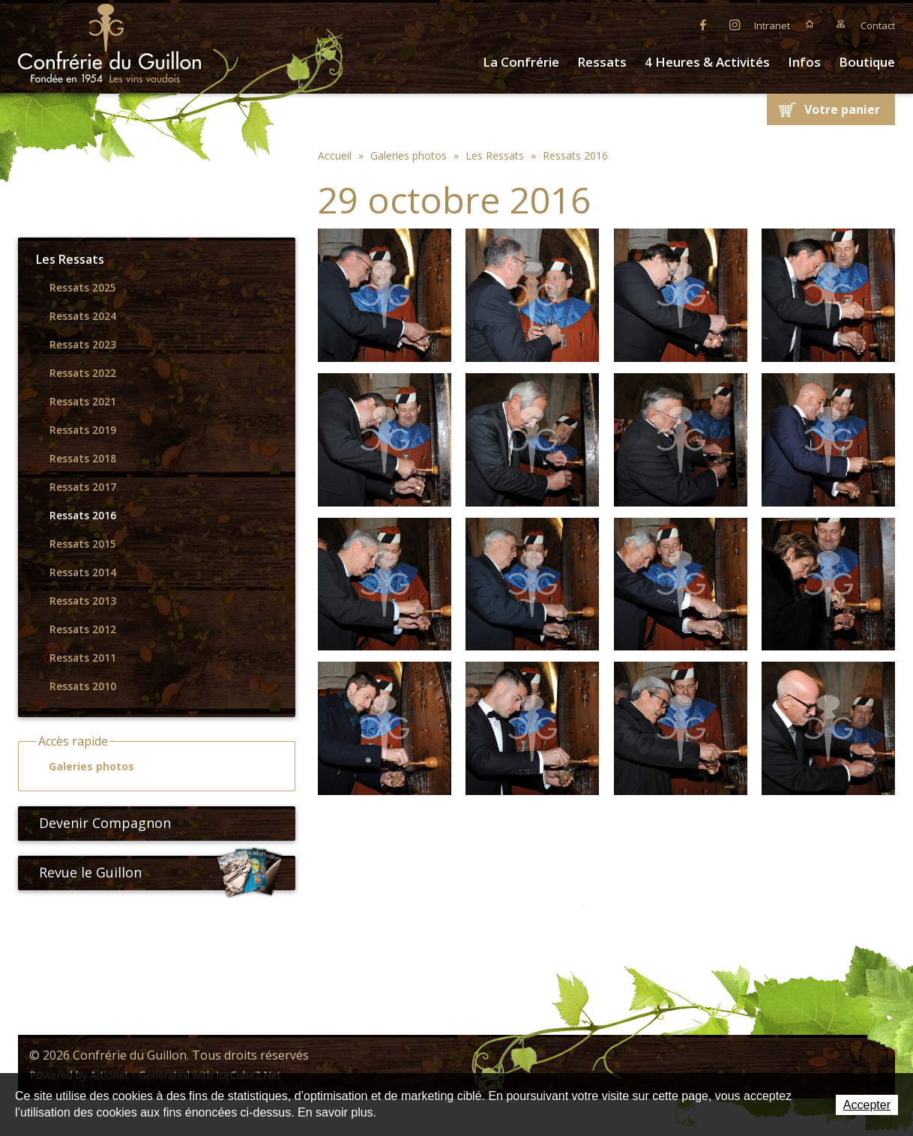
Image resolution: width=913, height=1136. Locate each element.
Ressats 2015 (82, 544)
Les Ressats (70, 259)
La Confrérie (521, 61)
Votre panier (842, 109)
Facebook (703, 24)
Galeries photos (84, 766)
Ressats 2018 (82, 458)
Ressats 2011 (82, 658)
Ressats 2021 (82, 401)
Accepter (867, 1105)
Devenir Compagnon (99, 823)
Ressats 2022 (82, 373)
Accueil (810, 24)
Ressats (602, 61)
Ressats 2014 (82, 572)
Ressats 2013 (82, 601)
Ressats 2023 (82, 344)
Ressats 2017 (82, 487)
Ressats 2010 (82, 686)
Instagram (735, 24)
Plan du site (841, 24)
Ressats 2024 (82, 316)
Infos (804, 61)
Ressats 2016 (82, 515)
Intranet (772, 25)
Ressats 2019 (82, 430)
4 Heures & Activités (707, 61)
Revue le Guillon (161, 873)
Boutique (867, 61)
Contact (878, 25)
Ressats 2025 (82, 287)
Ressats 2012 (82, 629)
